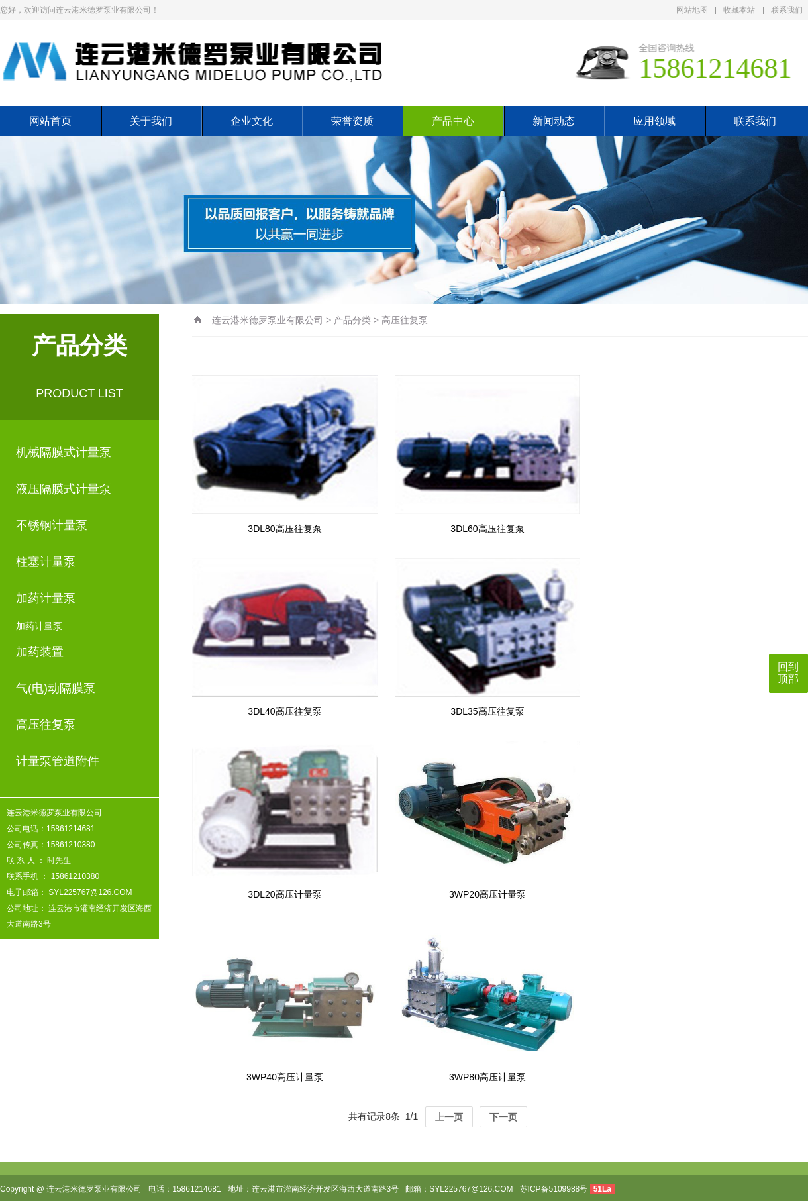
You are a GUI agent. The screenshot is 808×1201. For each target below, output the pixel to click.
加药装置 (40, 651)
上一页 (449, 1117)
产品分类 (352, 320)
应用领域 (654, 121)
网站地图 (692, 10)
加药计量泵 (46, 598)
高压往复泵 (46, 724)
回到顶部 (788, 672)
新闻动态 (553, 121)
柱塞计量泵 (46, 561)
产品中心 (453, 121)
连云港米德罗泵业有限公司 (267, 320)
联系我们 (787, 10)
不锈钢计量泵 (51, 525)
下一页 (503, 1117)
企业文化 (251, 121)
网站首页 (50, 121)
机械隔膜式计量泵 (63, 452)
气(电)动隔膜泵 (55, 688)
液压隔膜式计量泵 (63, 489)
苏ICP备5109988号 (554, 1189)
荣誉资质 (352, 121)
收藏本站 (739, 10)
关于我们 (151, 121)
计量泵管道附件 (57, 761)
